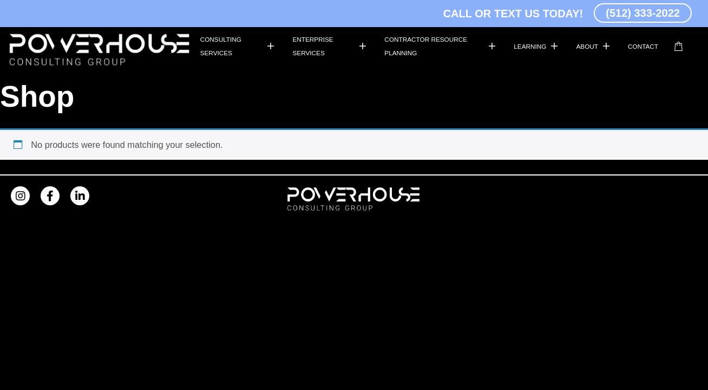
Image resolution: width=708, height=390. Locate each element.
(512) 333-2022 (643, 13)
